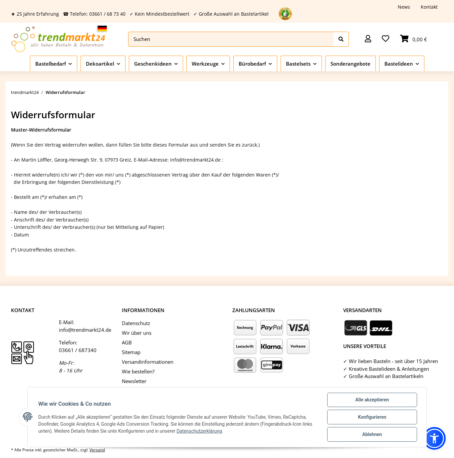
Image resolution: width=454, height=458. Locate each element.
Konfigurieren (372, 417)
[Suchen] (231, 39)
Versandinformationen (147, 361)
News (404, 7)
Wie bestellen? (138, 371)
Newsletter (134, 381)
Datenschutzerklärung (199, 431)
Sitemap (131, 352)
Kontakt (429, 7)
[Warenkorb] (413, 39)
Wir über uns (136, 332)
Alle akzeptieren (372, 399)
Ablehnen (372, 434)
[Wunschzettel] (385, 39)
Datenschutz (136, 323)
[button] (367, 39)
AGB (127, 342)
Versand (97, 450)
